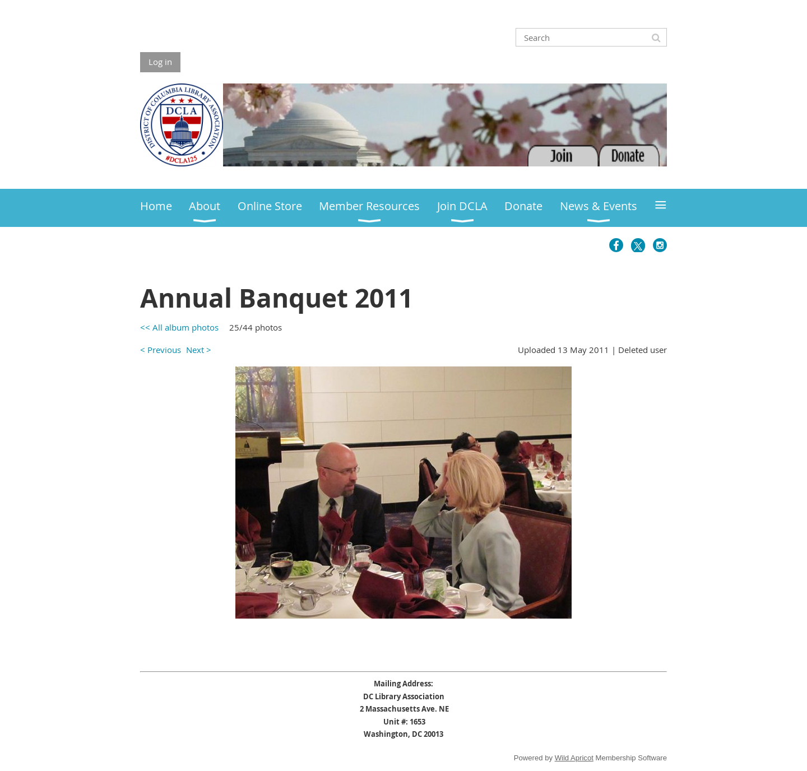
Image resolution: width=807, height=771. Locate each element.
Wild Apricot (574, 758)
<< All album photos (179, 327)
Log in (160, 61)
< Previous (160, 349)
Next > (198, 349)
